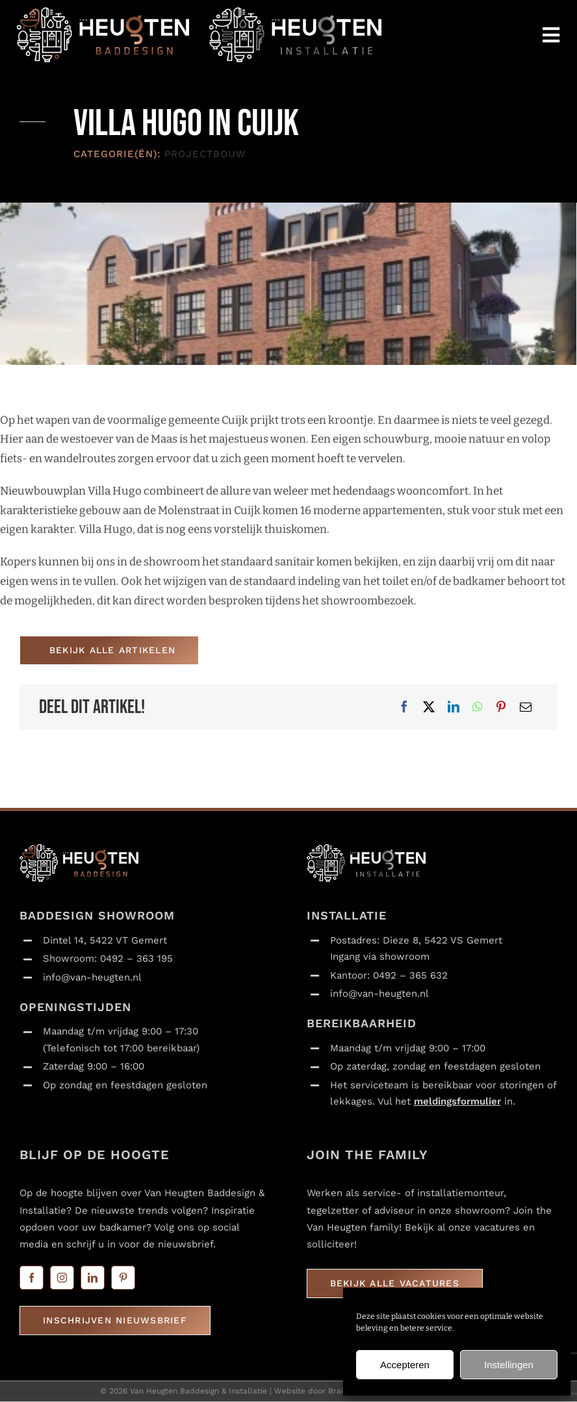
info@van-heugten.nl (92, 977)
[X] (429, 707)
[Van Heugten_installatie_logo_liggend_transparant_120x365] (295, 12)
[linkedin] (93, 1278)
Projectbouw (205, 154)
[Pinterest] (501, 707)
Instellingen (508, 1364)
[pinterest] (123, 1278)
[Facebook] (404, 707)
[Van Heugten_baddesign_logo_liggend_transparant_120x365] (102, 12)
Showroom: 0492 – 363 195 (108, 959)
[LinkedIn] (453, 707)
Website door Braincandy (322, 1391)
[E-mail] (525, 707)
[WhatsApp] (477, 707)
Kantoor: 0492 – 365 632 (389, 975)
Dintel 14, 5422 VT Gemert (105, 940)
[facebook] (31, 1278)
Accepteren (405, 1364)
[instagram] (62, 1278)
